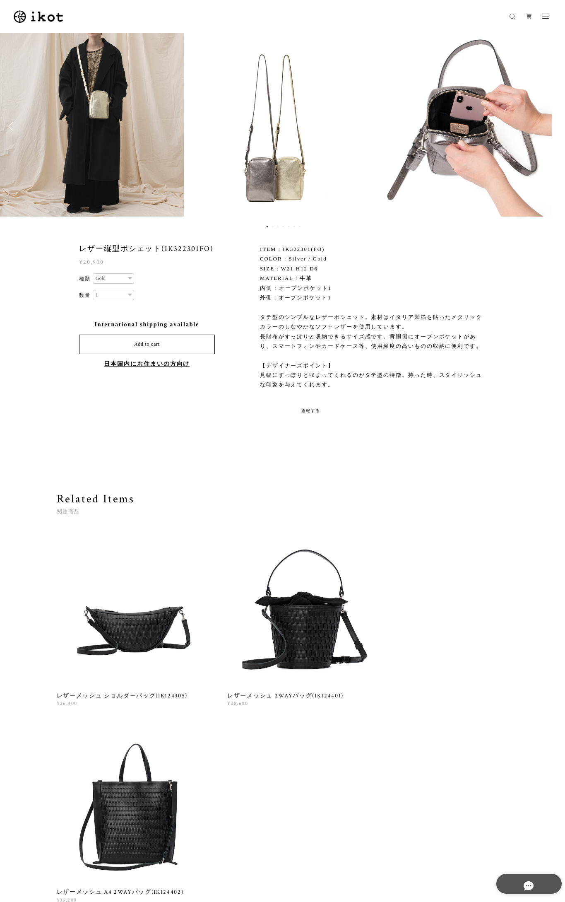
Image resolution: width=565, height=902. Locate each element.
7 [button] (299, 226)
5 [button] (288, 226)
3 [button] (278, 226)
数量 (85, 295)
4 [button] (283, 226)
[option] (283, 126)
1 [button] (267, 226)
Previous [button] (12, 126)
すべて (82, 750)
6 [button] (294, 226)
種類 (85, 279)
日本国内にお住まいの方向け (147, 364)
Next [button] (552, 126)
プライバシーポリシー (123, 854)
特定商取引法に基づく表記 (186, 854)
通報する (311, 410)
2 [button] (272, 226)
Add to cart (147, 344)
